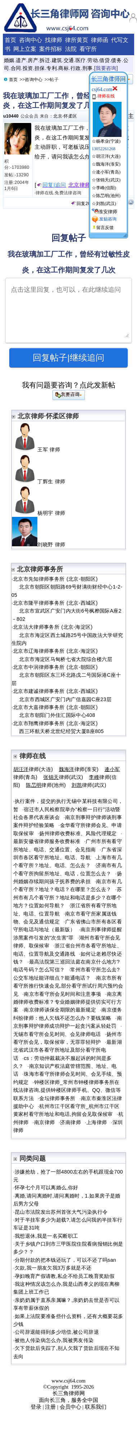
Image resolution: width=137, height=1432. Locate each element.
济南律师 (70, 1122)
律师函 (99, 40)
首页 (10, 40)
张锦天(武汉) (108, 179)
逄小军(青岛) (108, 172)
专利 (51, 68)
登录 (36, 1407)
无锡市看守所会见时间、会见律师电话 (57, 1034)
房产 (33, 60)
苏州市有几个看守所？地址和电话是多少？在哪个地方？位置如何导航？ (67, 897)
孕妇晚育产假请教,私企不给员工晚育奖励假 (64, 1276)
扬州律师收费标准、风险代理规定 (78, 833)
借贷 (104, 60)
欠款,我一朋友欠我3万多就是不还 (53, 1268)
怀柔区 (70, 116)
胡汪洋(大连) (108, 156)
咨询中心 (30, 40)
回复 (78, 203)
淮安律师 (108, 211)
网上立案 (24, 49)
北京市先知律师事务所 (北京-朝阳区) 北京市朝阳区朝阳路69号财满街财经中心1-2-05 (67, 587)
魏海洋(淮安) (108, 164)
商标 (63, 68)
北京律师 (79, 185)
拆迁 (45, 60)
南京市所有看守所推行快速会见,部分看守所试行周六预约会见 (68, 986)
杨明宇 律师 (41, 513)
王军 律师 (39, 449)
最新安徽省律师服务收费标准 (47, 841)
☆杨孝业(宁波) (107, 138)
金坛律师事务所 (57, 1098)
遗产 (21, 60)
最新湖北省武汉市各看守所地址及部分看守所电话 (67, 1050)
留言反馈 (105, 227)
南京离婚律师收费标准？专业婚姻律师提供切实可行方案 (67, 1002)
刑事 (87, 68)
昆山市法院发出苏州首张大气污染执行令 (61, 1212)
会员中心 (70, 1407)
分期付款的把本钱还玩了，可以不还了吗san (65, 1260)
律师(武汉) (63, 777)
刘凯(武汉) (106, 203)
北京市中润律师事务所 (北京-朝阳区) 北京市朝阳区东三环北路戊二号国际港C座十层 (66, 675)
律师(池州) (46, 785)
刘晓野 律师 (41, 544)
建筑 (57, 60)
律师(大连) (33, 769)
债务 (116, 60)
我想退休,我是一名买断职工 (46, 1236)
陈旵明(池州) (108, 195)
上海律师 (96, 1122)
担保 (40, 68)
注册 (50, 1407)
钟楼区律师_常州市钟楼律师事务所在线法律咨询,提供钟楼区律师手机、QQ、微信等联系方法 (67, 1090)
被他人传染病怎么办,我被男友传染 (54, 1340)
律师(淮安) (79, 769)
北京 (57, 116)
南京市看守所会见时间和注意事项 (62, 994)
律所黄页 (76, 40)
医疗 (81, 60)
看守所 (88, 49)
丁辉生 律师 (41, 481)
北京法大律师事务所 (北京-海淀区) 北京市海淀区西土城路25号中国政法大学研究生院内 (67, 635)
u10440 (11, 116)
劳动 (92, 60)
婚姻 (9, 60)
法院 (71, 49)
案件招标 (50, 49)
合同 (16, 68)
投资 (28, 68)
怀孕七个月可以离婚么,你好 (46, 1187)
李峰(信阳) (106, 187)
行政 (75, 68)
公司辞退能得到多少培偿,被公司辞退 (57, 1332)
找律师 (53, 40)
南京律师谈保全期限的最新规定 (60, 1010)
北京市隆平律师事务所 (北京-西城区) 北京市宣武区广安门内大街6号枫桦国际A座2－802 (67, 611)
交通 (69, 60)
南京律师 (44, 1122)
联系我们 (95, 1407)
